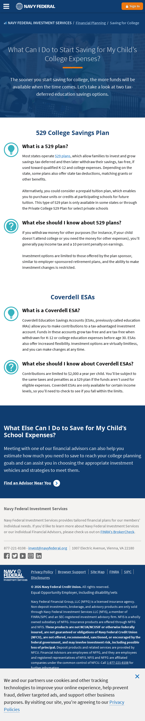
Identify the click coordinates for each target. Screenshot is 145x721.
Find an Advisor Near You (27, 483)
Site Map (98, 571)
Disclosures (40, 577)
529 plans (62, 155)
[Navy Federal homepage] (35, 6)
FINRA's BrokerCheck (117, 531)
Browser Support (72, 571)
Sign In (132, 6)
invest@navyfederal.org (47, 548)
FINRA (114, 571)
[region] (72, 694)
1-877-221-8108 (118, 662)
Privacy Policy (42, 571)
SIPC (127, 571)
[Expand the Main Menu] (6, 6)
